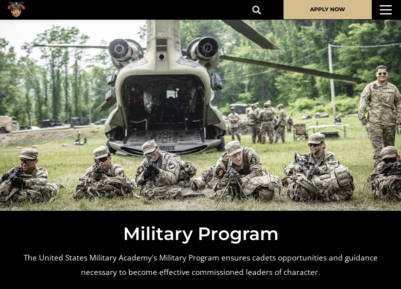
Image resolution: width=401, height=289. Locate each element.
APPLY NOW (327, 9)
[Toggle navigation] (386, 10)
